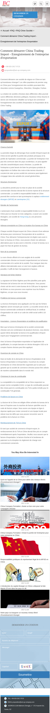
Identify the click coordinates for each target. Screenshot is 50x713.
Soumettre (25, 674)
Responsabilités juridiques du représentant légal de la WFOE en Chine (24, 560)
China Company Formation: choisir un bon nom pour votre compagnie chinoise (22, 507)
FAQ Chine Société (24, 31)
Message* (25, 653)
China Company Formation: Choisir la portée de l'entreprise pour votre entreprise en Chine (24, 534)
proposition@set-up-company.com (17, 70)
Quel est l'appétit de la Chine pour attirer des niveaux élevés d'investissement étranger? (22, 481)
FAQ (12, 31)
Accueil (6, 31)
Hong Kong (24, 217)
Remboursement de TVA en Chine (13, 423)
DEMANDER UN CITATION (21, 14)
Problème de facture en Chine (11, 397)
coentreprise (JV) (23, 199)
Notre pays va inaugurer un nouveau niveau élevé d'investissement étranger (19, 614)
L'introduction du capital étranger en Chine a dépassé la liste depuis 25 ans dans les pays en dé (23, 587)
